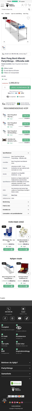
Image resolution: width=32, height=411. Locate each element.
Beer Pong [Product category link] (14, 195)
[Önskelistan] (26, 5)
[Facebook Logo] (5, 318)
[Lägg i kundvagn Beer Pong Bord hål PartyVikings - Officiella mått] (26, 131)
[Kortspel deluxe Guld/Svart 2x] (23, 286)
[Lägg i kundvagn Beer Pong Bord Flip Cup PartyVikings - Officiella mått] (26, 115)
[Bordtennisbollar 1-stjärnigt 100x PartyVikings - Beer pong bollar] (23, 249)
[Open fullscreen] (16, 30)
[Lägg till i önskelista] (28, 18)
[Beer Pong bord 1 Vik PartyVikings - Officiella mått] (8, 286)
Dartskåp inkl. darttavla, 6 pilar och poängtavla (12, 140)
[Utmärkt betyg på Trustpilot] (16, 1)
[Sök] (29, 9)
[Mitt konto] (22, 5)
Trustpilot (2, 298)
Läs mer (3, 76)
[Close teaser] (7, 397)
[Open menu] (2, 5)
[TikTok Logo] (27, 318)
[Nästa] (27, 41)
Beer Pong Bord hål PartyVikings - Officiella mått (13, 132)
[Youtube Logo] (19, 318)
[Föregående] (4, 41)
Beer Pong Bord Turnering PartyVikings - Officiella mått (12, 124)
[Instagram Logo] (12, 318)
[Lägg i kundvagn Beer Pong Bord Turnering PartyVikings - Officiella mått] (26, 123)
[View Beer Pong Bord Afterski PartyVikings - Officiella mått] (3, 48)
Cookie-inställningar (16, 406)
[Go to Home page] (10, 5)
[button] (16, 362)
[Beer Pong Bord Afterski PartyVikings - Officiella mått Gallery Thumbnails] (3, 48)
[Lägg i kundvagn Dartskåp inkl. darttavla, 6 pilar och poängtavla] (26, 139)
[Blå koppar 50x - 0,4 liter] (8, 249)
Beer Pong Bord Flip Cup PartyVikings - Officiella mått (12, 116)
